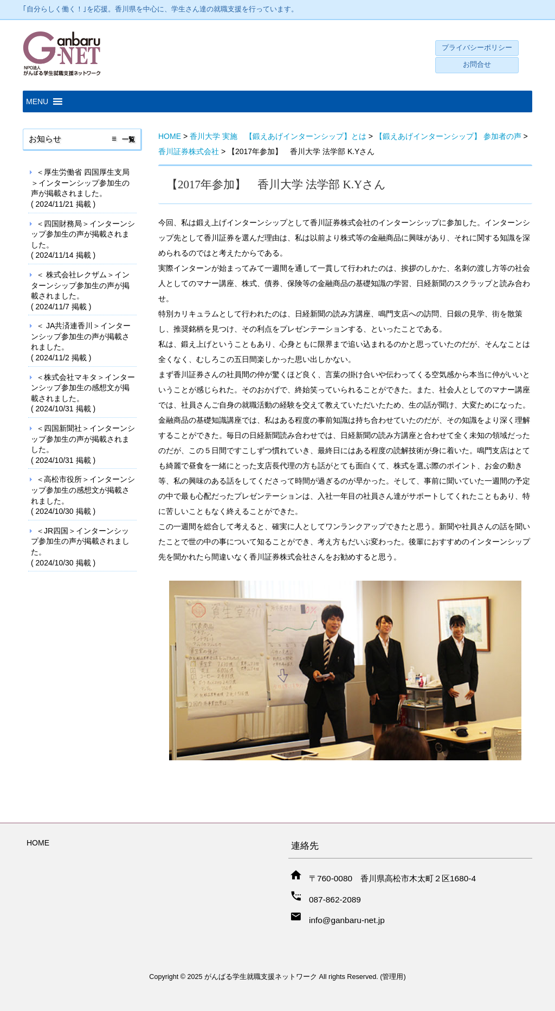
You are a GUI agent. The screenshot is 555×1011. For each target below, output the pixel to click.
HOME (38, 842)
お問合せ (477, 64)
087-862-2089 (335, 899)
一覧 (128, 139)
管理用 (392, 977)
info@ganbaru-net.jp (347, 920)
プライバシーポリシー (477, 48)
